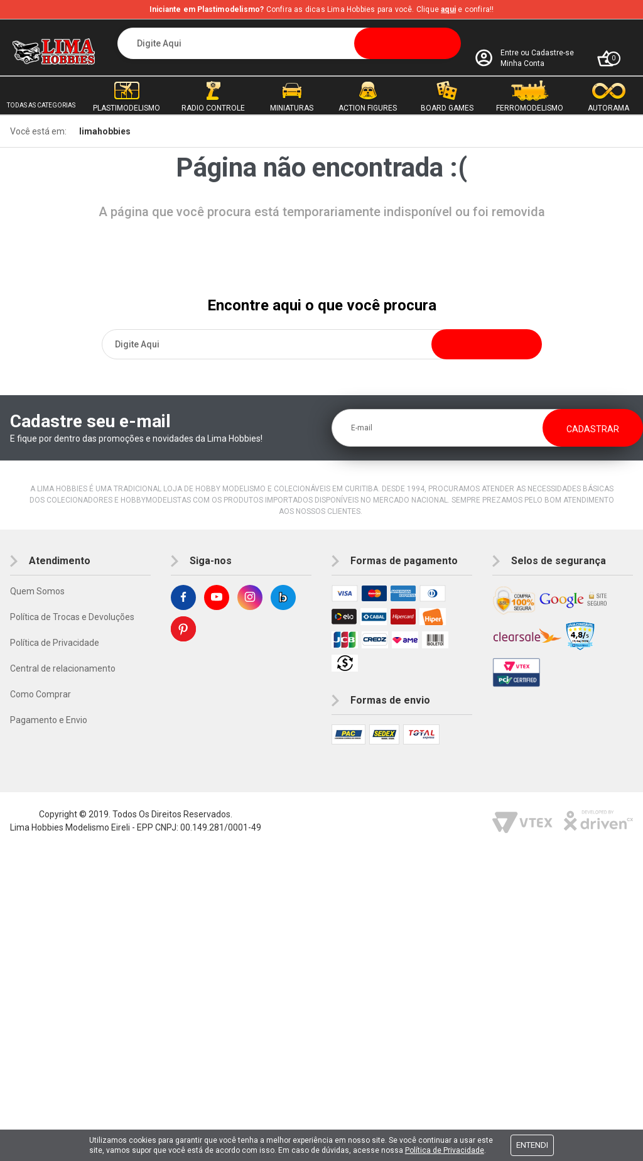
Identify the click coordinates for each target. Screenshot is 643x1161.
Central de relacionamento (63, 668)
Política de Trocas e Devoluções (72, 617)
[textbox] (289, 43)
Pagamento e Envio (48, 720)
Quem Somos (37, 591)
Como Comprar (40, 694)
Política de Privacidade (54, 643)
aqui (448, 9)
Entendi (532, 1145)
